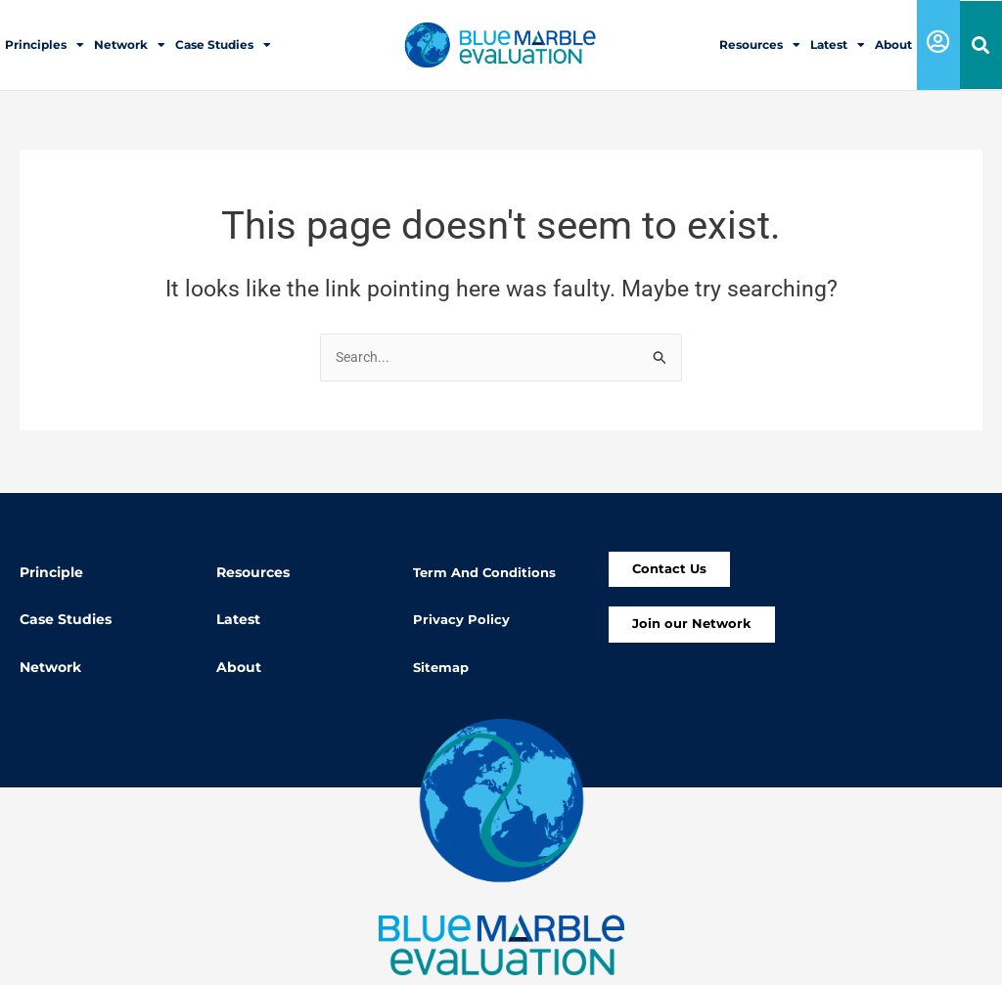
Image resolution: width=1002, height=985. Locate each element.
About (893, 44)
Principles (44, 45)
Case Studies (223, 45)
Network (129, 45)
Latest (837, 45)
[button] (981, 45)
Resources (759, 45)
